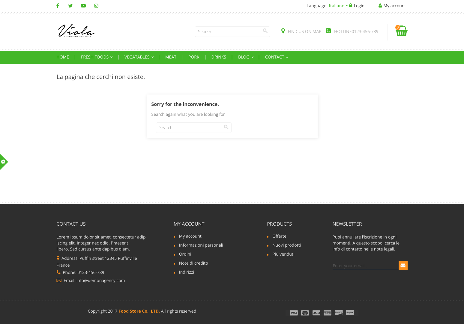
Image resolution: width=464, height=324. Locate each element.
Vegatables (137, 57)
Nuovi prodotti (286, 245)
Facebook (57, 6)
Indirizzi (186, 272)
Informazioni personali (201, 245)
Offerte (279, 236)
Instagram (96, 6)
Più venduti (283, 254)
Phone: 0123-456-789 (80, 272)
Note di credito (193, 263)
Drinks (218, 57)
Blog (244, 57)
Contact (275, 57)
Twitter (70, 6)
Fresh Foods (95, 57)
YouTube (83, 6)
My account (189, 223)
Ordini (185, 254)
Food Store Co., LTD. (139, 311)
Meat (170, 57)
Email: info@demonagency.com (91, 281)
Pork (193, 57)
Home (63, 57)
